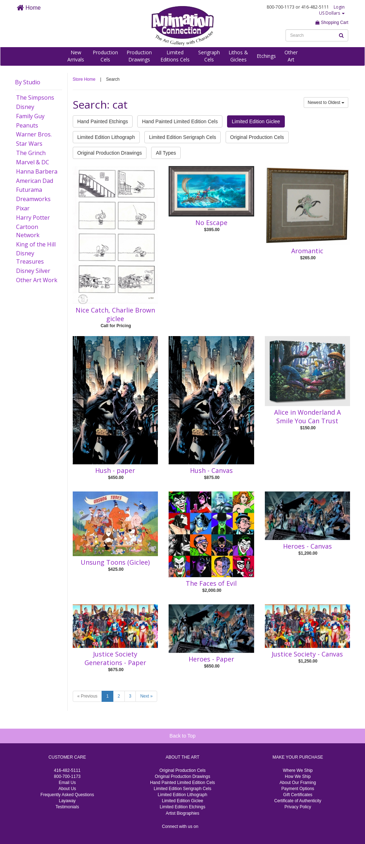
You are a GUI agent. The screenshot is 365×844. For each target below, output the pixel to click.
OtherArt (291, 56)
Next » (146, 696)
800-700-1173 (67, 776)
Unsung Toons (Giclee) (115, 562)
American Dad (34, 181)
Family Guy (30, 116)
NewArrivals (75, 56)
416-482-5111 (67, 770)
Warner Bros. (34, 134)
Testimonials (67, 806)
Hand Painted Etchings (102, 121)
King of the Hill (36, 244)
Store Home (84, 79)
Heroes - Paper (211, 659)
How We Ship (297, 776)
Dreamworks (33, 199)
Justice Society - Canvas (307, 654)
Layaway (67, 800)
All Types (166, 153)
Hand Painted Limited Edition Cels (179, 121)
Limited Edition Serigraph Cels (182, 137)
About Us (67, 788)
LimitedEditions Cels (175, 56)
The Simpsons (35, 97)
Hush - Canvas (211, 470)
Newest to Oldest (326, 102)
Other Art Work (36, 280)
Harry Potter (33, 217)
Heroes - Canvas (307, 546)
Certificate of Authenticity (297, 800)
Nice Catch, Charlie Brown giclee (115, 314)
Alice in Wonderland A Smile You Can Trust (307, 416)
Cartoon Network (28, 231)
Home (29, 8)
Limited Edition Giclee (256, 121)
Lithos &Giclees (238, 56)
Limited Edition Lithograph (106, 137)
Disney (25, 107)
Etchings (266, 56)
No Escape (211, 222)
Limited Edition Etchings (182, 806)
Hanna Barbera (36, 171)
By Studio (27, 82)
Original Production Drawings (109, 153)
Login (339, 7)
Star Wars (29, 144)
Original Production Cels (257, 137)
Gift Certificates (297, 794)
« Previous (87, 696)
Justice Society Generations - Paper (115, 658)
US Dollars (332, 13)
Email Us (67, 782)
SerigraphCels (209, 56)
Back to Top (183, 736)
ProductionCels (105, 56)
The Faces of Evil (211, 583)
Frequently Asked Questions (67, 794)
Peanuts (27, 125)
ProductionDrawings (139, 56)
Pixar (23, 208)
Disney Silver (33, 271)
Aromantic (307, 250)
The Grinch (31, 153)
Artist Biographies (182, 813)
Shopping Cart (331, 22)
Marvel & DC (32, 162)
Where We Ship (298, 770)
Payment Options (297, 788)
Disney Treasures (30, 257)
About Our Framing (297, 782)
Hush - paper (115, 470)
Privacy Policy (297, 806)
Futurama (29, 190)
